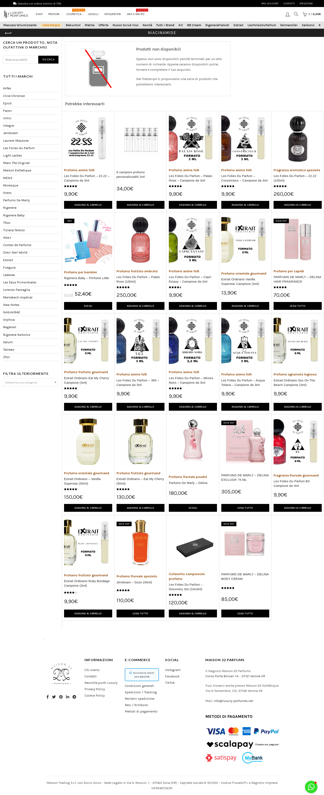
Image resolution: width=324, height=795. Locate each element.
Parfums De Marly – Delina (188, 483)
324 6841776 (142, 676)
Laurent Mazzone (16, 141)
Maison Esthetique (17, 170)
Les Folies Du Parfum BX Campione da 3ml (292, 483)
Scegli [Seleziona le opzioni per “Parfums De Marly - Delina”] (193, 507)
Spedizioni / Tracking (141, 692)
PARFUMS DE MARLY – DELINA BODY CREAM (245, 576)
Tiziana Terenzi (14, 230)
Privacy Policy (95, 689)
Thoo (6, 223)
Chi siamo (92, 670)
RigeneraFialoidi (217, 25)
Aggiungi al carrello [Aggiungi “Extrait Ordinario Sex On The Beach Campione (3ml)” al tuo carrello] (297, 406)
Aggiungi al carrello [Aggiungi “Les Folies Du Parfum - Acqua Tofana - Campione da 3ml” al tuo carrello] (245, 406)
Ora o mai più (137, 12)
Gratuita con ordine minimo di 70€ (39, 3)
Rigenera (9, 208)
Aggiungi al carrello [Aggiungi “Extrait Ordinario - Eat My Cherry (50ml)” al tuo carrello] (140, 507)
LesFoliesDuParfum (262, 25)
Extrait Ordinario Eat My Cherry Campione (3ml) (86, 380)
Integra (8, 125)
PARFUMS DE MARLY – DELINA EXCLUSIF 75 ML (245, 477)
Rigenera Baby (13, 215)
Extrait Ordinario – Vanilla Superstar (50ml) (82, 481)
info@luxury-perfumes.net (233, 701)
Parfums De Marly (16, 200)
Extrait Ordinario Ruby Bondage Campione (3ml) (87, 583)
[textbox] (30, 383)
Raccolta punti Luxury (101, 683)
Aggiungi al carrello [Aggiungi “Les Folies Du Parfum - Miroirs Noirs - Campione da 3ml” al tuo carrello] (192, 406)
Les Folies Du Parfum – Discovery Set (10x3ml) (185, 587)
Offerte (103, 25)
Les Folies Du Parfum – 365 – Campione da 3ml (138, 383)
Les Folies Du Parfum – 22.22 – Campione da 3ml (87, 178)
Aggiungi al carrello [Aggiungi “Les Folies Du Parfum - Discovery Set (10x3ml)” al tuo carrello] (192, 613)
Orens (7, 193)
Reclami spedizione (139, 699)
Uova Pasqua (51, 25)
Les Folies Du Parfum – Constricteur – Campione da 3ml (244, 178)
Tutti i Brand (165, 25)
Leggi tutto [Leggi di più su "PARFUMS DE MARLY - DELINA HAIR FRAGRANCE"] (297, 305)
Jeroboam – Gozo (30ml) (134, 582)
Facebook (172, 676)
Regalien (9, 327)
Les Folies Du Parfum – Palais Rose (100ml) (138, 279)
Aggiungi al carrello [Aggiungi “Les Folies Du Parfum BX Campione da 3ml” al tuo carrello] (297, 507)
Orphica (9, 320)
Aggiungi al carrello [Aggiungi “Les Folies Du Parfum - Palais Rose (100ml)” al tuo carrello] (140, 305)
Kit (181, 25)
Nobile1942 (11, 312)
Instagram (173, 670)
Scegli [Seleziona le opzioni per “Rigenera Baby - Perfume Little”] (88, 305)
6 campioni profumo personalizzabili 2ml (131, 174)
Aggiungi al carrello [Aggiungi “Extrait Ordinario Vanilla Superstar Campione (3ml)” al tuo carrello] (245, 305)
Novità (147, 25)
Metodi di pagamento (141, 711)
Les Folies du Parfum (19, 148)
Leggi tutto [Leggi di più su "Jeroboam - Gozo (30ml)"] (140, 613)
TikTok (170, 683)
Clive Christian (14, 96)
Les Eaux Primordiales (19, 282)
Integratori (112, 14)
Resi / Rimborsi (136, 705)
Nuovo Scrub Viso (125, 25)
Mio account (270, 3)
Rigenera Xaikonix (16, 335)
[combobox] (31, 382)
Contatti (289, 3)
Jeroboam (10, 133)
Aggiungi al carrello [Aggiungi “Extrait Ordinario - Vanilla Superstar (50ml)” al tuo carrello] (88, 507)
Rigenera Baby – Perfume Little (86, 278)
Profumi (54, 14)
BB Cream (194, 25)
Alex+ (7, 237)
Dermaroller (289, 25)
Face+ (7, 111)
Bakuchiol (73, 25)
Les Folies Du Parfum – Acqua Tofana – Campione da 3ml (243, 383)
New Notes (11, 305)
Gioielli (93, 14)
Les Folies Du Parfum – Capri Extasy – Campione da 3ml (190, 279)
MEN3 (7, 178)
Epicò (7, 103)
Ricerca (48, 59)
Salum (8, 342)
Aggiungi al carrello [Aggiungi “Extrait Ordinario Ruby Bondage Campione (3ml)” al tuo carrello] (88, 613)
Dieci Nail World (15, 252)
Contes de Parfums (17, 245)
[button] (311, 787)
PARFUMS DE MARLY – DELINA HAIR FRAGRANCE (297, 279)
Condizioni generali (139, 686)
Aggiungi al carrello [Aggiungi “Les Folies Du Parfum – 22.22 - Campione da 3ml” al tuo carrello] (88, 204)
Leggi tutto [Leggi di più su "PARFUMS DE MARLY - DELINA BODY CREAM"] (245, 613)
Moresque (10, 185)
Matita (89, 25)
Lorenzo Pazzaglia (16, 290)
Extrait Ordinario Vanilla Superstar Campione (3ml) (240, 281)
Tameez (8, 349)
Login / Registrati (288, 14)
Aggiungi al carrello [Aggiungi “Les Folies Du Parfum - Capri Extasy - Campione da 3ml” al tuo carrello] (192, 305)
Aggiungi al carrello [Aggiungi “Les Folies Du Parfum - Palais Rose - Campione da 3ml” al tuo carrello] (192, 204)
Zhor (6, 357)
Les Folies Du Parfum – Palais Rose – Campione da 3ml (190, 178)
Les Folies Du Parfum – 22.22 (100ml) (295, 178)
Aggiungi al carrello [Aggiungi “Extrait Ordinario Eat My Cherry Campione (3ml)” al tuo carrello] (88, 406)
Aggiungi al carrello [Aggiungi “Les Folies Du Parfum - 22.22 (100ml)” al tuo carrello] (297, 204)
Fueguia (9, 267)
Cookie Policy (95, 695)
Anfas (7, 88)
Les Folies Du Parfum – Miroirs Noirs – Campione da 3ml (191, 380)
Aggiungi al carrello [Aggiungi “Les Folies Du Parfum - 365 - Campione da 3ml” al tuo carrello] (140, 406)
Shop (39, 14)
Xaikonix (308, 25)
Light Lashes (12, 155)
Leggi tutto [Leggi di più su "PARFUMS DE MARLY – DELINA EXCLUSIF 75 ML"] (245, 507)
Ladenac (9, 275)
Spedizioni (306, 3)
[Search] (296, 14)
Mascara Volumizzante (20, 25)
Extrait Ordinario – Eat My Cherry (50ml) (140, 481)
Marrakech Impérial (17, 297)
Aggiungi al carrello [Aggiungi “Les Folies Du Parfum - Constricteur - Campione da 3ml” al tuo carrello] (245, 204)
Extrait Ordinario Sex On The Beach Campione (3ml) (294, 383)
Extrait (238, 25)
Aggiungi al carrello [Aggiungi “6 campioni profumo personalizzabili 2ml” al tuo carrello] (140, 204)
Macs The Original (16, 163)
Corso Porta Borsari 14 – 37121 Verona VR (235, 676)
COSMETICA (75, 12)
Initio (7, 118)
